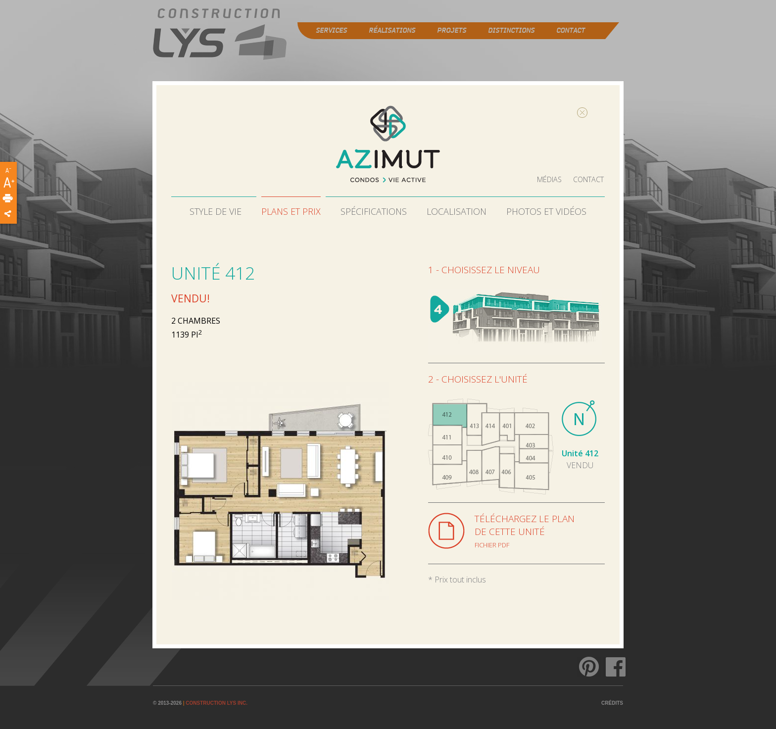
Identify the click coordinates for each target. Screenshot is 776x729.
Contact (590, 178)
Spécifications (373, 210)
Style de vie (216, 210)
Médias (552, 178)
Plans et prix (291, 210)
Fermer (561, 110)
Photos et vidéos (546, 210)
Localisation (456, 210)
